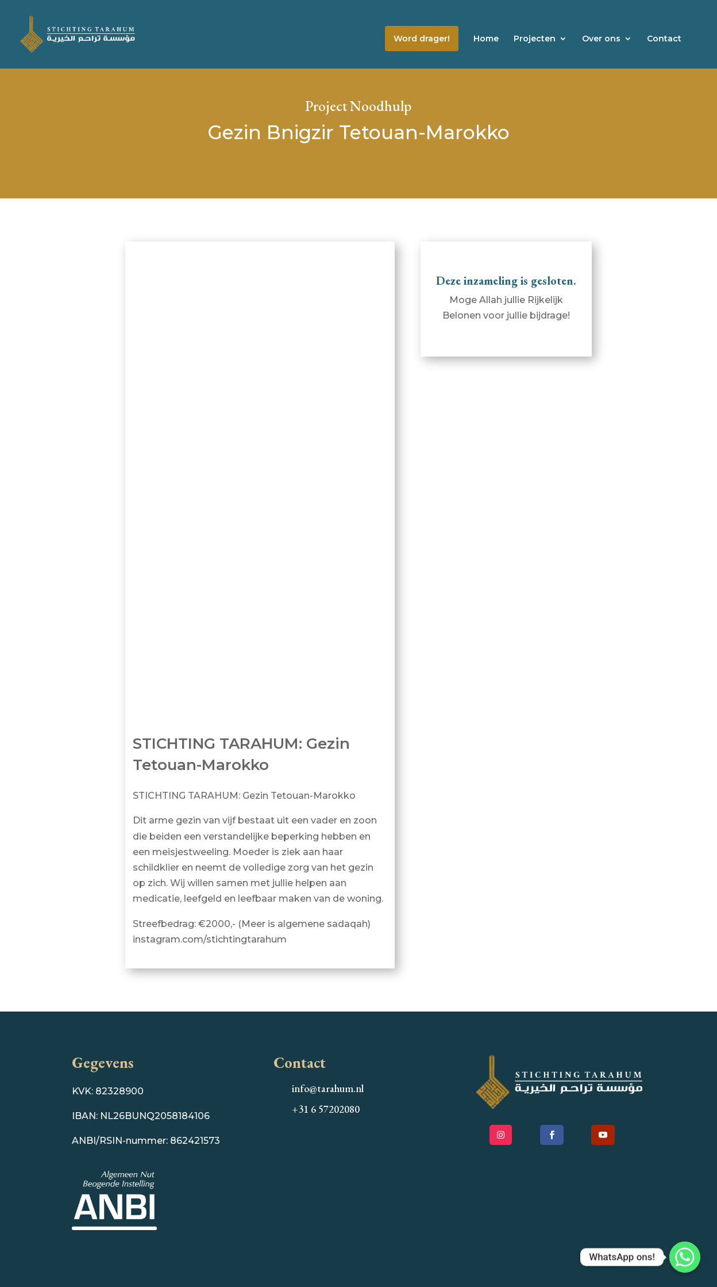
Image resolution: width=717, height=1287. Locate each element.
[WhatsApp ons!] (684, 1257)
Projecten (535, 39)
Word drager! (422, 38)
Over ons (601, 39)
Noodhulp (380, 106)
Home (486, 39)
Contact (664, 39)
